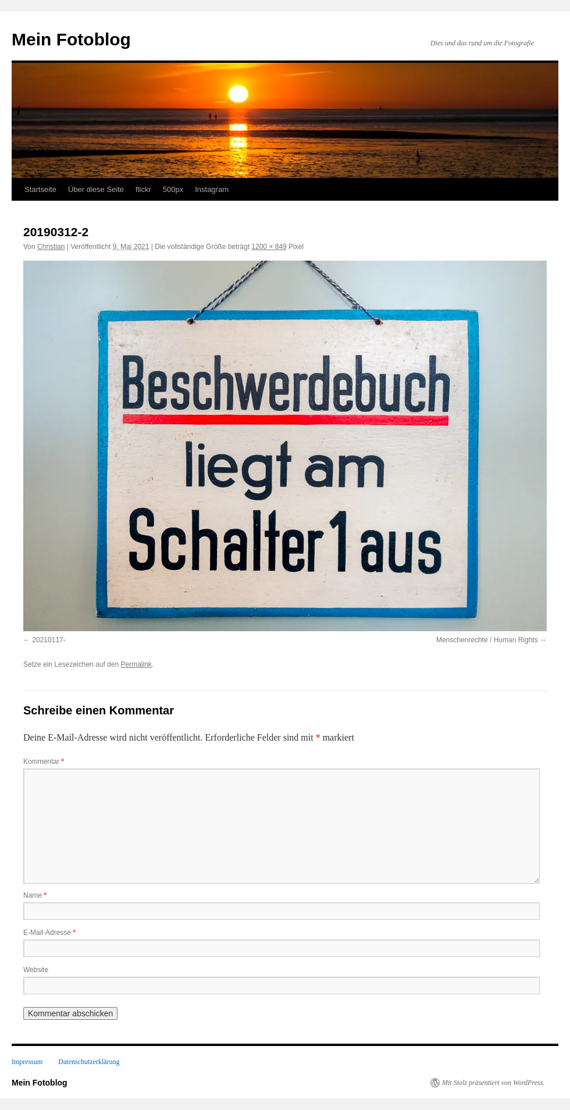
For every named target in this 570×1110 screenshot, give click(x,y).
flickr (143, 189)
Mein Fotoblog (71, 39)
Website (35, 970)
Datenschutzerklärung (88, 1062)
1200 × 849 (268, 247)
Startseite (40, 189)
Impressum (27, 1062)
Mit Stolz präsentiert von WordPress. (493, 1083)
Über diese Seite (96, 189)
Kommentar (43, 761)
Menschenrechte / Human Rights (487, 640)
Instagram (212, 189)
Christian (51, 247)
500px (173, 189)
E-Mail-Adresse (49, 932)
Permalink (135, 664)
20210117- (48, 640)
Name (35, 895)
